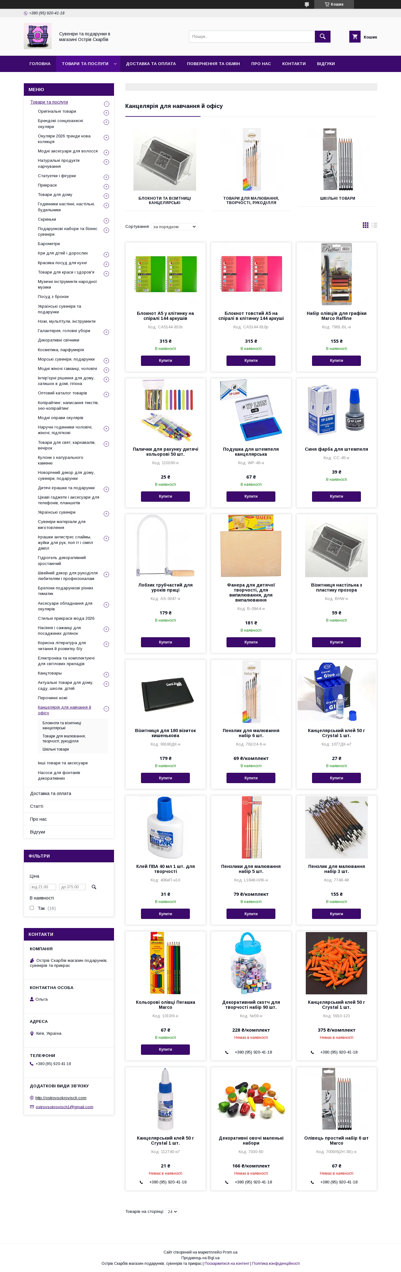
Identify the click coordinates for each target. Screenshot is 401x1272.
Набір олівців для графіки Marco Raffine (337, 316)
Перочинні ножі (52, 697)
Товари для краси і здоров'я (66, 272)
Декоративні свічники (58, 340)
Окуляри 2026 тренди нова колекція (64, 139)
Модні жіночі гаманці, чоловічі (67, 368)
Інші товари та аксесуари (63, 763)
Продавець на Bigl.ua (200, 1258)
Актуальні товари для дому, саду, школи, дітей (65, 685)
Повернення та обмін (213, 63)
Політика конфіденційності (276, 1263)
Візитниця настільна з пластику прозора (336, 587)
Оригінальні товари (57, 111)
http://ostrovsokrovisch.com (60, 1097)
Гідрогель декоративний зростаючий (62, 560)
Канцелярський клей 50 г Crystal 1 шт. (336, 733)
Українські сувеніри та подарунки (59, 309)
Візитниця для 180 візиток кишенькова (165, 733)
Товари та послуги (85, 63)
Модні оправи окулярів (60, 417)
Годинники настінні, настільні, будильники (66, 207)
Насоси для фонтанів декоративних (59, 775)
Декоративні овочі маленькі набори (251, 1141)
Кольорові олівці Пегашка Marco (165, 1005)
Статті (36, 806)
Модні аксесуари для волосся (68, 151)
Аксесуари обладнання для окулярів (65, 606)
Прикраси (47, 185)
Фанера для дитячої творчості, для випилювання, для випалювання (251, 592)
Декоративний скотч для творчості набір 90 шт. (251, 1005)
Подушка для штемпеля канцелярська (251, 452)
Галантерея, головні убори (64, 330)
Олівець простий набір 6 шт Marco (336, 1141)
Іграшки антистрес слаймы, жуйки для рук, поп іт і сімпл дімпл (65, 543)
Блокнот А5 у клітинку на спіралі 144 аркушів (165, 316)
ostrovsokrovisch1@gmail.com (64, 1106)
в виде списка (374, 226)
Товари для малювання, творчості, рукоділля (251, 200)
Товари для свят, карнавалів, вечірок (67, 445)
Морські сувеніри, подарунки (66, 359)
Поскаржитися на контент (227, 1263)
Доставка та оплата (151, 63)
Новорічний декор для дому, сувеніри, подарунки (66, 475)
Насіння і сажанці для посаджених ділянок (59, 630)
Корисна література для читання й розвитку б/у (62, 645)
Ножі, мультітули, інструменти (67, 321)
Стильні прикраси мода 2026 (66, 618)
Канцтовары (50, 673)
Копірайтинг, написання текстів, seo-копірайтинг (68, 405)
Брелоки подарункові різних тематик (65, 591)
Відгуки (326, 63)
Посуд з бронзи (53, 296)
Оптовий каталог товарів (62, 393)
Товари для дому (55, 194)
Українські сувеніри (57, 512)
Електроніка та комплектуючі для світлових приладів (66, 661)
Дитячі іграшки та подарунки (66, 487)
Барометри (49, 243)
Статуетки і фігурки (57, 175)
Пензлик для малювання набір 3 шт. (336, 869)
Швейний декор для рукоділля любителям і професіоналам (68, 576)
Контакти (294, 63)
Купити (165, 360)
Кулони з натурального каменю (60, 460)
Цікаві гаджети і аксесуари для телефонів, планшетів (68, 500)
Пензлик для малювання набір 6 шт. (251, 733)
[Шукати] (323, 37)
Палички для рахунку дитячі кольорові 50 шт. (165, 452)
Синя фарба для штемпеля (336, 449)
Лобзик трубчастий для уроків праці (165, 587)
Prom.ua (230, 1252)
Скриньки (47, 219)
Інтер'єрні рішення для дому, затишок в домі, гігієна (66, 381)
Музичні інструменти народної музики (67, 284)
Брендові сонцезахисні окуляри (60, 123)
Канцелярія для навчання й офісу (64, 710)
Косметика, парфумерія (61, 349)
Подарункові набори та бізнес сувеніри (67, 231)
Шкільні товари (337, 198)
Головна (39, 63)
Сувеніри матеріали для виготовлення (62, 524)
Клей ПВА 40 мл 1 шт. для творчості (165, 869)
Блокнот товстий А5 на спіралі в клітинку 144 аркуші (251, 316)
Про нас (261, 63)
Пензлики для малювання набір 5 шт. (251, 869)
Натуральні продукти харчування (59, 163)
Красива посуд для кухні (62, 262)
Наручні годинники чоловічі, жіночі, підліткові (65, 430)
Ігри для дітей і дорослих (63, 253)
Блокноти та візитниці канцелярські (164, 200)
